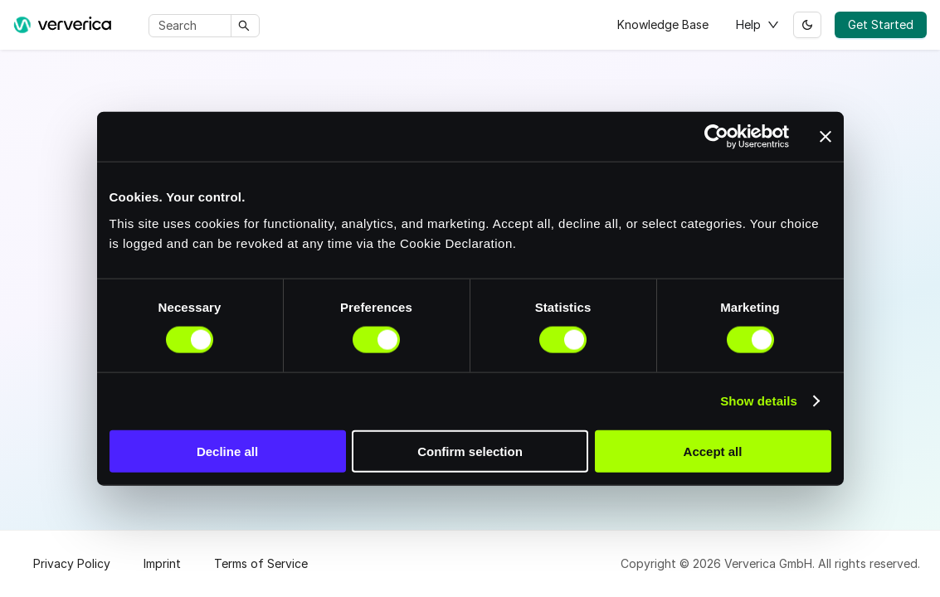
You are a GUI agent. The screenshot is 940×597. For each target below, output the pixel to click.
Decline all (227, 451)
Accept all (713, 451)
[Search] (192, 25)
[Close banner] (825, 137)
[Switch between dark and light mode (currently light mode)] (807, 25)
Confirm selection (470, 451)
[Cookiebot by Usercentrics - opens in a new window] (716, 136)
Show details (758, 401)
